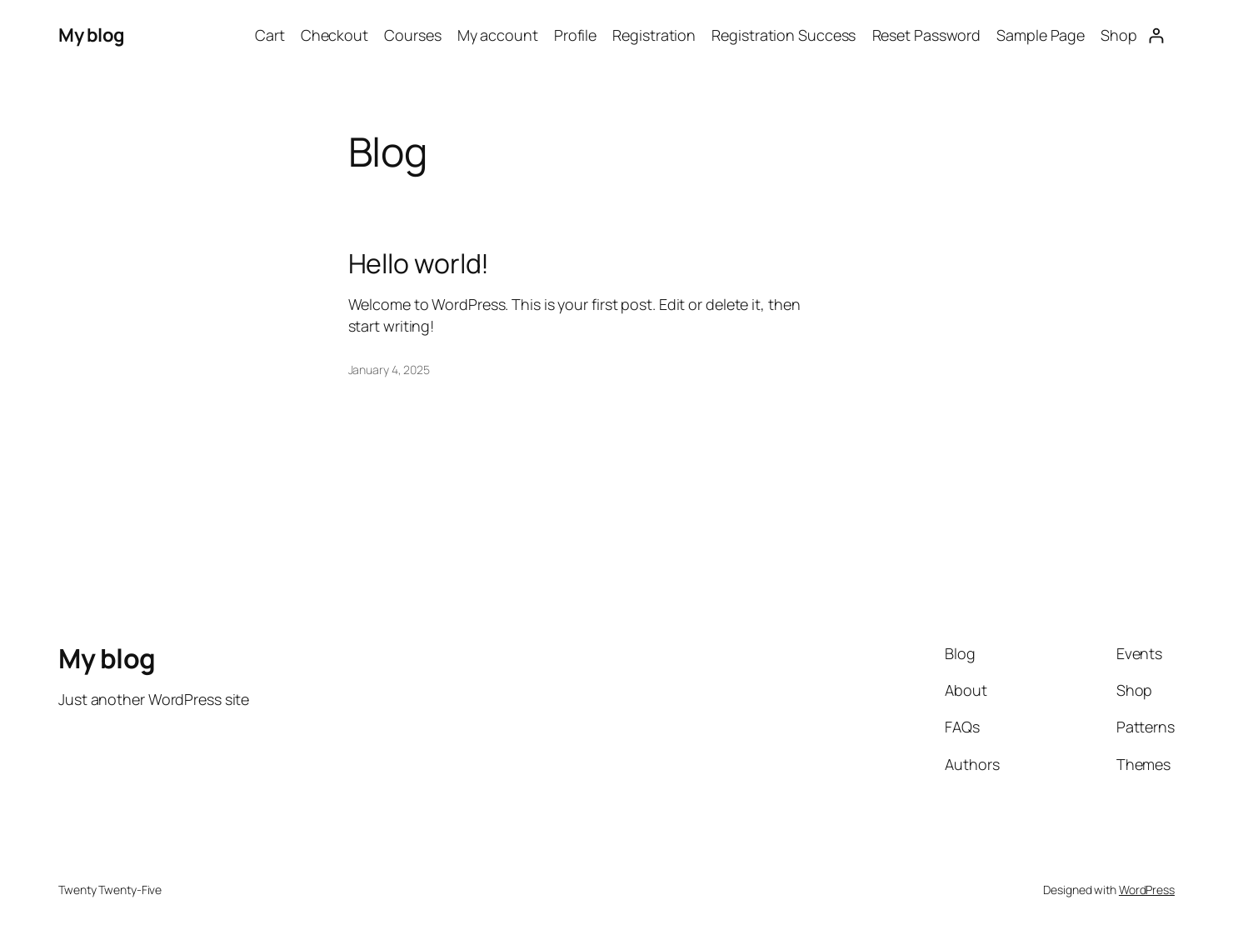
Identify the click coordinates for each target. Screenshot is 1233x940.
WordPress (1147, 890)
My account (497, 35)
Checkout (334, 35)
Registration (654, 35)
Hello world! (419, 263)
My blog (91, 35)
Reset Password (926, 35)
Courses (412, 35)
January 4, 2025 (389, 370)
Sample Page (1040, 35)
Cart (270, 35)
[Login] (1156, 35)
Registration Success (783, 35)
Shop (1119, 35)
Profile (575, 35)
